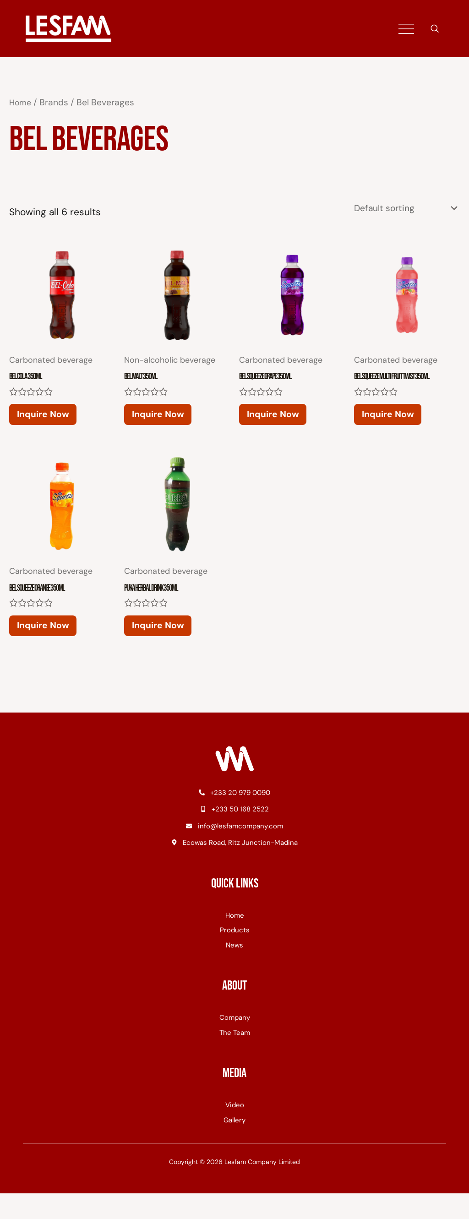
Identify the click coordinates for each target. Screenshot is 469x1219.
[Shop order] (399, 209)
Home (21, 102)
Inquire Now (56, 422)
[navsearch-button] (434, 29)
